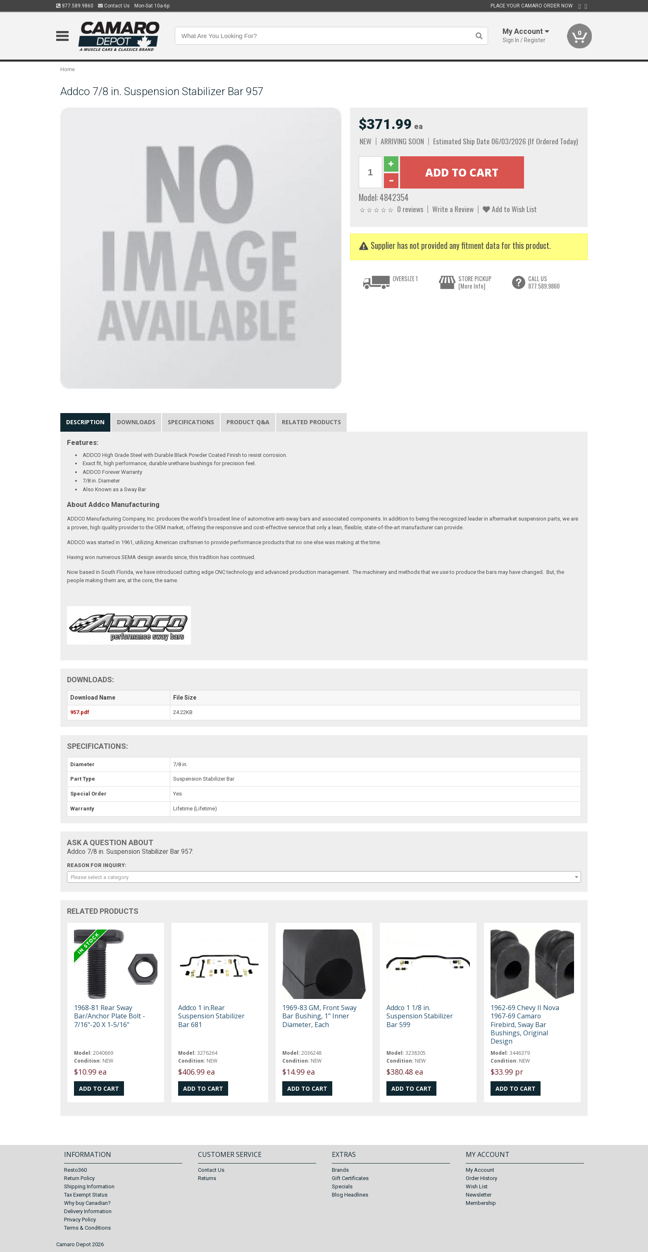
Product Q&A (247, 422)
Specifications (191, 422)
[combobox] (324, 877)
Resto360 (75, 1170)
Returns (207, 1178)
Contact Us (114, 6)
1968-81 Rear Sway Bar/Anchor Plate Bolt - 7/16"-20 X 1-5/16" (109, 1016)
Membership (481, 1203)
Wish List (477, 1186)
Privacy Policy (80, 1219)
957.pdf (79, 712)
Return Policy (79, 1178)
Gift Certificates (350, 1178)
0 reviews (410, 208)
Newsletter (478, 1195)
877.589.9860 (74, 6)
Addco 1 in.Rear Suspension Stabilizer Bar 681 (211, 1016)
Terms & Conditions (87, 1228)
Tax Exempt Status (85, 1195)
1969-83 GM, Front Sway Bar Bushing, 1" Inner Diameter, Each (319, 1016)
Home (67, 69)
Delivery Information (88, 1211)
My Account (480, 1170)
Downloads (136, 422)
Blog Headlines (350, 1195)
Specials (342, 1186)
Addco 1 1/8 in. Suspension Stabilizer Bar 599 (419, 1016)
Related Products (311, 422)
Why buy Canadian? (87, 1203)
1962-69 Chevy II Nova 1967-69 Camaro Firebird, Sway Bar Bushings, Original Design (525, 1024)
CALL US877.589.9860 (544, 282)
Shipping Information (89, 1186)
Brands (340, 1170)
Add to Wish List (510, 208)
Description (85, 422)
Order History (481, 1178)
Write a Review (453, 208)
